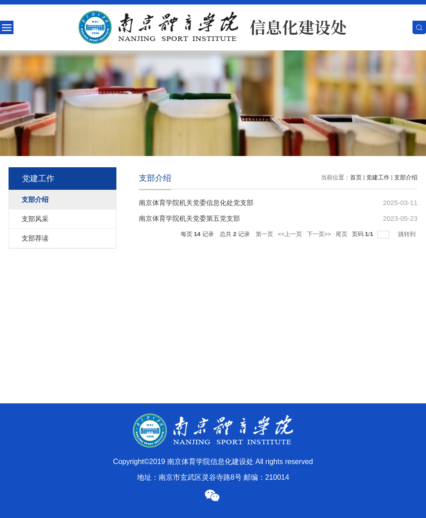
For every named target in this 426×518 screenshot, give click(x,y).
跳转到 (407, 234)
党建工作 (378, 177)
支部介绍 (405, 177)
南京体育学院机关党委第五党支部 (189, 218)
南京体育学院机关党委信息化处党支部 (196, 202)
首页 (356, 177)
